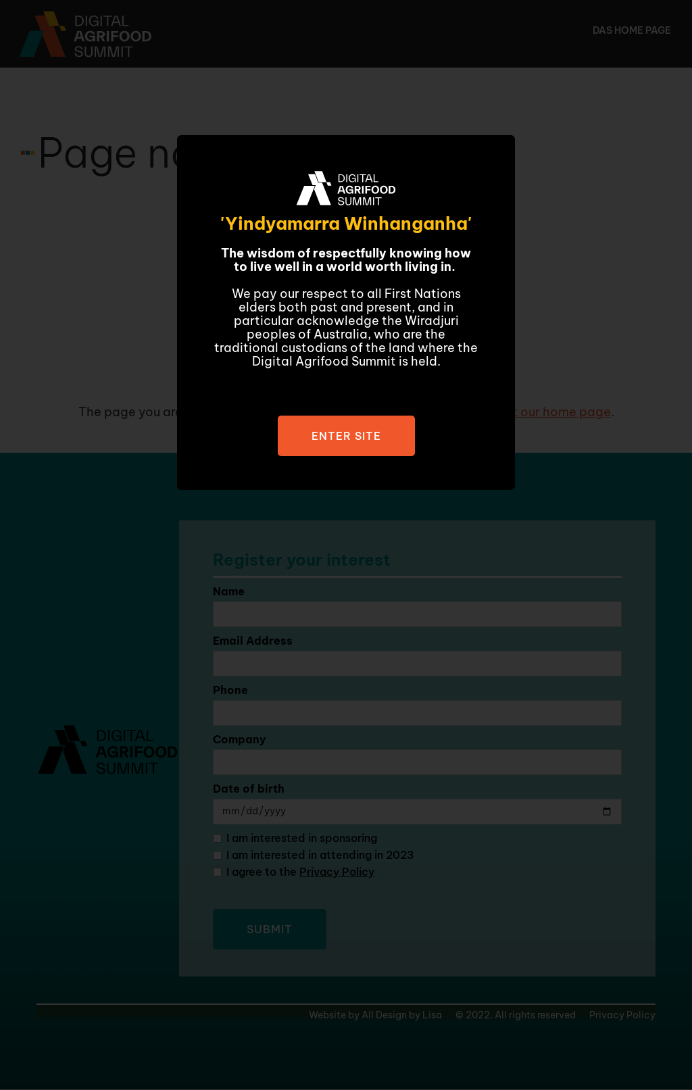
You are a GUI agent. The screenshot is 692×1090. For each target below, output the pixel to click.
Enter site (346, 436)
